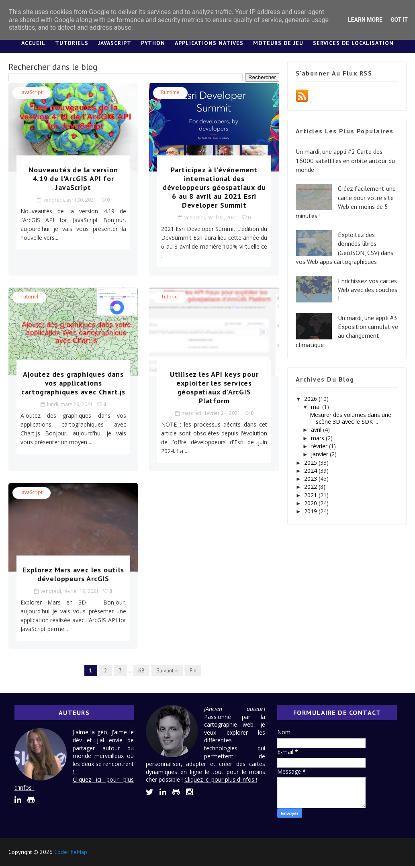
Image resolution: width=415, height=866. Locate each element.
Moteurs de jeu (278, 43)
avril (317, 429)
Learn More (365, 19)
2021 (311, 495)
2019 (311, 511)
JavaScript (114, 43)
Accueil (33, 43)
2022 (311, 486)
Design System (190, 63)
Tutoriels (71, 43)
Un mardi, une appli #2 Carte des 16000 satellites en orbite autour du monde (345, 160)
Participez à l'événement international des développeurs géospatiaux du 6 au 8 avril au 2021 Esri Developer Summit (214, 187)
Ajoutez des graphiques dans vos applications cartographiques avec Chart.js (73, 383)
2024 (311, 470)
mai (316, 407)
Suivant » (167, 670)
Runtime (170, 92)
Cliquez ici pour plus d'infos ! (220, 779)
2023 (311, 478)
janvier (320, 454)
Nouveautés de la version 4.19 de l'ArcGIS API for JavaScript (73, 178)
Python (153, 43)
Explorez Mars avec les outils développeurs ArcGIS (73, 574)
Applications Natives (209, 43)
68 (141, 670)
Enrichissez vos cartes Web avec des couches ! (367, 290)
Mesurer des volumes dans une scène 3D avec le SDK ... (350, 418)
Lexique (236, 63)
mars (318, 438)
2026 (311, 398)
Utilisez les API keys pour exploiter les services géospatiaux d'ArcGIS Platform (214, 387)
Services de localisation (353, 43)
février (320, 446)
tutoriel (29, 296)
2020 (311, 503)
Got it (399, 19)
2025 (311, 462)
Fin (193, 670)
